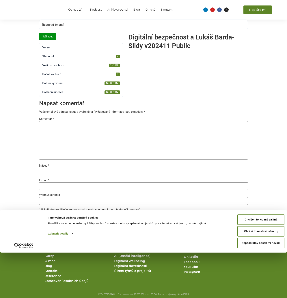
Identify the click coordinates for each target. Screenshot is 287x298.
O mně (151, 9)
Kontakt (166, 9)
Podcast (96, 9)
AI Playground (117, 9)
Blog (136, 9)
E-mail (44, 180)
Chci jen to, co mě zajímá (256, 265)
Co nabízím (76, 9)
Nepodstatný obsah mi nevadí (256, 288)
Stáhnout (47, 36)
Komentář (46, 118)
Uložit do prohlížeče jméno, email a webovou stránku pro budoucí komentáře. (92, 209)
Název (44, 165)
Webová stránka (49, 194)
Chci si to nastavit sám (256, 276)
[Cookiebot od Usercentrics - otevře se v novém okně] (24, 291)
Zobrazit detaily (58, 278)
